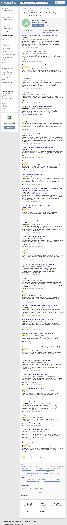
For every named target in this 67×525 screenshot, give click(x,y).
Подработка (5, 77)
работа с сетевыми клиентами (31, 498)
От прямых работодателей (8, 68)
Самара (4, 108)
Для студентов (5, 85)
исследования (55, 496)
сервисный (25, 513)
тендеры (24, 496)
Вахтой (4, 79)
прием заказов (26, 495)
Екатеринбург (5, 101)
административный (38, 513)
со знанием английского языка (31, 522)
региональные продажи (39, 496)
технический (26, 512)
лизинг (28, 500)
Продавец (4, 39)
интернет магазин (38, 491)
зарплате (49, 32)
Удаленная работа (6, 82)
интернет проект (38, 493)
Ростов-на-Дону (6, 98)
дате (44, 32)
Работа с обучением (7, 72)
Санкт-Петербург (6, 93)
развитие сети (52, 493)
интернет (25, 491)
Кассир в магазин (6, 53)
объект (24, 504)
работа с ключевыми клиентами (45, 495)
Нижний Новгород (6, 100)
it (56, 512)
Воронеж (4, 105)
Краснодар (4, 103)
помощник (25, 518)
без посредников (7, 31)
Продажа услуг (5, 51)
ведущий (36, 518)
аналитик (48, 512)
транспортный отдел (32, 508)
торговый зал (55, 504)
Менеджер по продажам (8, 41)
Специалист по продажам (8, 54)
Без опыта (4, 74)
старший (46, 518)
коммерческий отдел (33, 506)
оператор (37, 512)
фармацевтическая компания (52, 506)
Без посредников (6, 71)
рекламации (57, 498)
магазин (34, 504)
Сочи (3, 96)
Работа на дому (6, 76)
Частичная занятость (7, 80)
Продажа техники (6, 57)
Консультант (5, 44)
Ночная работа (5, 84)
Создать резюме (38, 25)
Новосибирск (5, 95)
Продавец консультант (7, 48)
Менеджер (4, 37)
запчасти (47, 498)
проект (44, 504)
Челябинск (4, 106)
